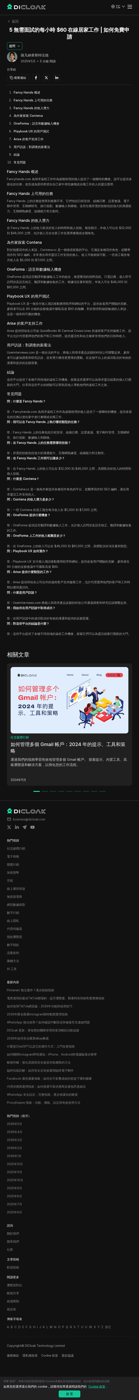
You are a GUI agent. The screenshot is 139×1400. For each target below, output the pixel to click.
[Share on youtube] (32, 827)
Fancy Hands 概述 (27, 92)
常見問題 (20, 162)
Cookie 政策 (49, 1355)
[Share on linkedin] (17, 827)
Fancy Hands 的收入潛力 (31, 108)
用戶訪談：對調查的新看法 (32, 147)
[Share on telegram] (25, 827)
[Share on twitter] (9, 827)
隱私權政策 (30, 1355)
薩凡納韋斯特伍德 (34, 55)
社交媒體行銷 (20, 737)
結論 (17, 154)
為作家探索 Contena (28, 115)
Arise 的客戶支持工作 (29, 139)
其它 (108, 1327)
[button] (118, 6)
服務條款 (13, 1355)
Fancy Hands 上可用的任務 (33, 100)
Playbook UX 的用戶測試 (31, 131)
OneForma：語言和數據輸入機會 (36, 123)
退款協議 (67, 1355)
